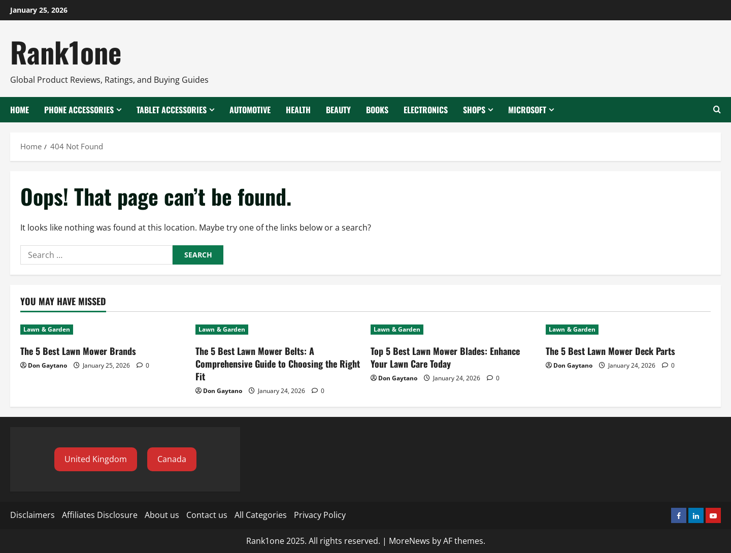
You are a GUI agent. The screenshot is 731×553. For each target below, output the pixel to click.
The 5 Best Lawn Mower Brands (78, 350)
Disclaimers (32, 515)
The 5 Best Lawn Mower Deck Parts (610, 350)
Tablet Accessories (172, 110)
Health (298, 110)
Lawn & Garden (46, 329)
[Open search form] (717, 109)
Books (377, 110)
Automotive (250, 110)
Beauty (338, 110)
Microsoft (527, 110)
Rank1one (65, 51)
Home (19, 110)
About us (162, 515)
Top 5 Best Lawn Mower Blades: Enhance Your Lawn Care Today (445, 357)
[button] (95, 459)
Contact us (206, 515)
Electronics (426, 110)
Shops (474, 110)
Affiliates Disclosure (100, 515)
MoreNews (409, 540)
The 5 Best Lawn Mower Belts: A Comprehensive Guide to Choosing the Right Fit (277, 363)
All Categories (261, 515)
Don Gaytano (47, 365)
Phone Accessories (79, 110)
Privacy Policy (320, 515)
